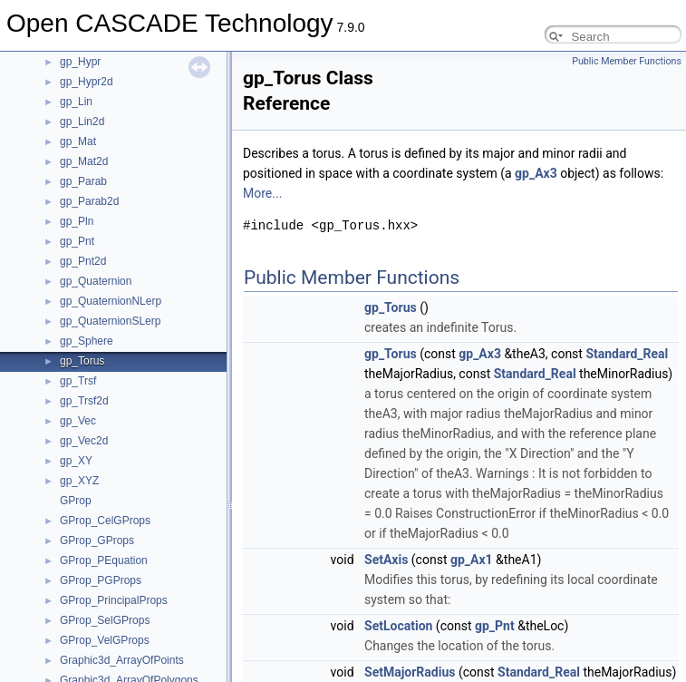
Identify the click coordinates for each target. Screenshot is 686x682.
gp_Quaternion (95, 281)
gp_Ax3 (536, 173)
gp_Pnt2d (83, 261)
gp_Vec (78, 420)
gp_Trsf (78, 381)
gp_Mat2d (84, 161)
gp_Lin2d (82, 121)
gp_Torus (82, 361)
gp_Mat (78, 141)
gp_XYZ (79, 480)
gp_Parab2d (89, 201)
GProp (76, 500)
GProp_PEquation (104, 560)
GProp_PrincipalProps (114, 600)
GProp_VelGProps (105, 640)
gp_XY (76, 460)
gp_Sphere (86, 341)
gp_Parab (83, 181)
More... (262, 193)
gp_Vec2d (84, 440)
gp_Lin (76, 101)
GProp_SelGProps (105, 620)
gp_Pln (76, 221)
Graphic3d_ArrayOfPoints (122, 660)
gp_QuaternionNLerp (110, 301)
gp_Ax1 (471, 559)
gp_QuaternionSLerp (110, 321)
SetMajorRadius (409, 672)
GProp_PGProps (100, 580)
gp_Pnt (77, 241)
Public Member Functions (626, 61)
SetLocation (398, 626)
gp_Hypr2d (86, 81)
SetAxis (386, 559)
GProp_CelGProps (105, 520)
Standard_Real (626, 353)
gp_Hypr (80, 61)
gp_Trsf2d (84, 401)
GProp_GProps (97, 540)
